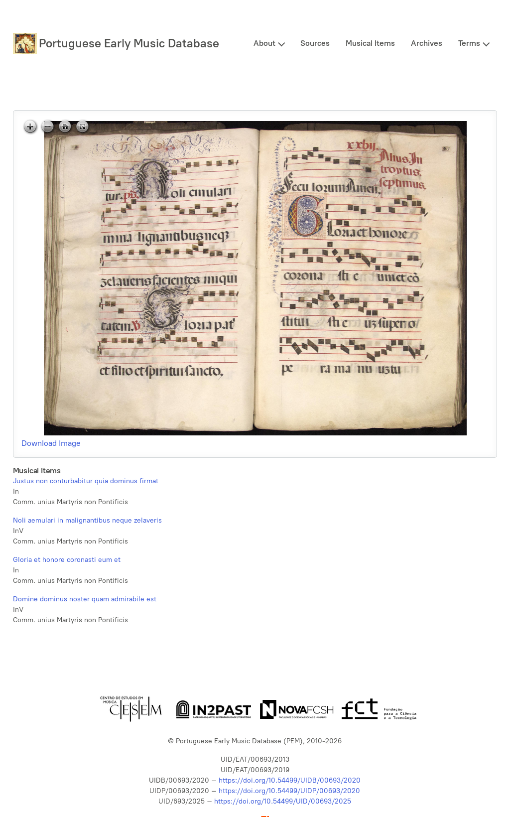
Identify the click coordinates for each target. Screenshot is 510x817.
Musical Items (370, 43)
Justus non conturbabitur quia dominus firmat (85, 481)
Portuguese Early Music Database (129, 43)
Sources (315, 43)
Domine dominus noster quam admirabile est (84, 599)
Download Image (51, 443)
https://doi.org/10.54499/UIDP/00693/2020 (289, 791)
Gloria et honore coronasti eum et (67, 559)
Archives (426, 43)
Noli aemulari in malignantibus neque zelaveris (87, 520)
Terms (469, 43)
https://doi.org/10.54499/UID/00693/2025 (282, 801)
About (264, 43)
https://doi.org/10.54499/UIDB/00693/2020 (290, 780)
